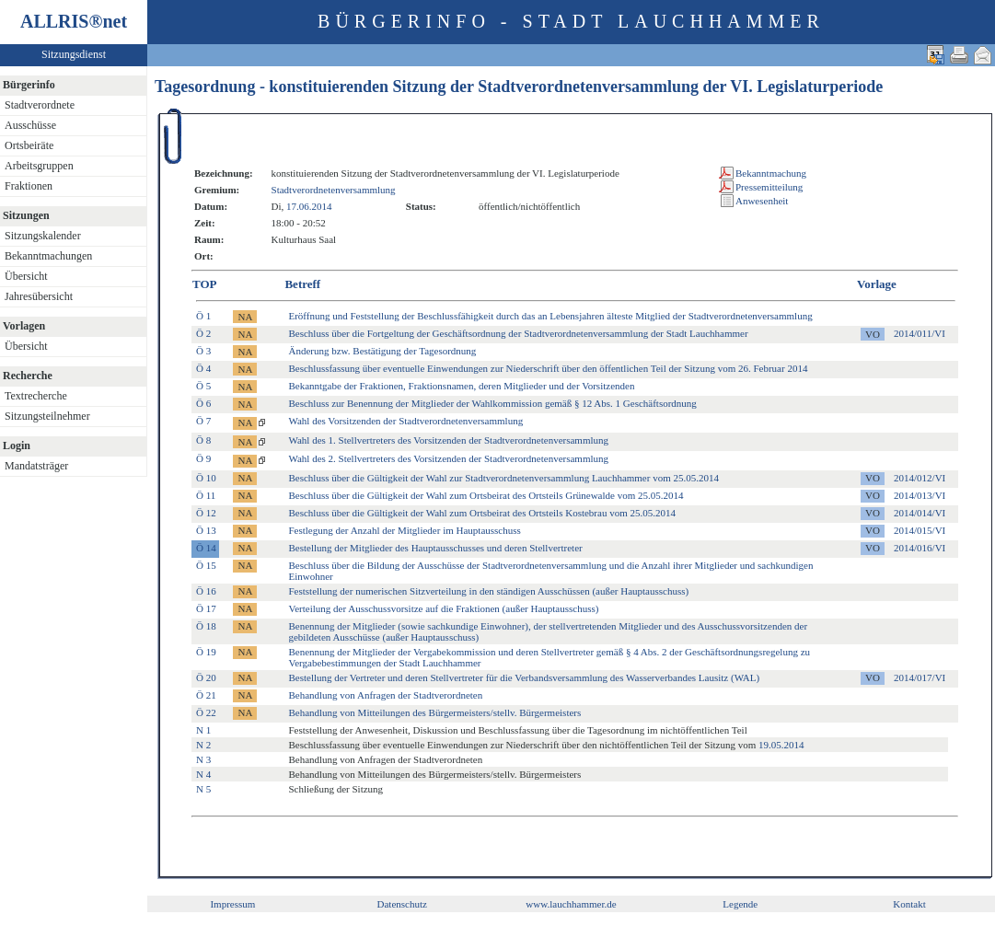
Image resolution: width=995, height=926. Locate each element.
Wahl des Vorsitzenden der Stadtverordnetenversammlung (405, 420)
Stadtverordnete (40, 104)
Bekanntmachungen (48, 255)
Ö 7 (203, 420)
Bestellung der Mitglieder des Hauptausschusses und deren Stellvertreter (435, 547)
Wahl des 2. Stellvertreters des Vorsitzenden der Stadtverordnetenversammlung (448, 458)
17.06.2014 (309, 206)
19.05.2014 (781, 744)
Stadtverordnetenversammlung (334, 189)
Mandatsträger (36, 465)
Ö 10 (206, 477)
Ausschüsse (30, 125)
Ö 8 (203, 440)
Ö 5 (203, 385)
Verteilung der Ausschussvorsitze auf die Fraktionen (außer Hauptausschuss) (443, 608)
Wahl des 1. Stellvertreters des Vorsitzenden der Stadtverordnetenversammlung (448, 440)
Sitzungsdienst (73, 54)
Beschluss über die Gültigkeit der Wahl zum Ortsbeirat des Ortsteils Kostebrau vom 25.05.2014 (482, 512)
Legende (740, 903)
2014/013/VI (919, 495)
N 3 (203, 759)
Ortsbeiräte (29, 145)
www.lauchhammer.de (571, 903)
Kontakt (909, 903)
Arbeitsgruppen (39, 165)
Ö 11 (205, 495)
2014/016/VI (919, 547)
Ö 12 (206, 512)
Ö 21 (206, 694)
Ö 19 (206, 651)
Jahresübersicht (39, 296)
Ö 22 (206, 712)
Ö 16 (206, 590)
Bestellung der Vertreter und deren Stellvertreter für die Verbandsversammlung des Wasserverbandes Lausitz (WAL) (523, 677)
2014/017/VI (919, 677)
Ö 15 (206, 565)
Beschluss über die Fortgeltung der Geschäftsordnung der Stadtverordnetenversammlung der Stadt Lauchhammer (517, 333)
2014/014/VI (919, 512)
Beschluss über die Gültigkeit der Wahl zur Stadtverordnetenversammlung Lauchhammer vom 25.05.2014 (503, 477)
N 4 (203, 774)
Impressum (232, 903)
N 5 (203, 788)
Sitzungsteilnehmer (47, 416)
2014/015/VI (919, 530)
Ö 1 (203, 315)
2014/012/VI (919, 477)
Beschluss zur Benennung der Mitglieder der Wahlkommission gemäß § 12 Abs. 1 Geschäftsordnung (492, 403)
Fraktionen (28, 185)
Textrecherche (36, 395)
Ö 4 (203, 368)
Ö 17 (206, 608)
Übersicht (26, 276)
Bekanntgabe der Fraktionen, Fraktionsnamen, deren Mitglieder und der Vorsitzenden (461, 385)
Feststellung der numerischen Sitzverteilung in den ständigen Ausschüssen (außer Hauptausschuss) (488, 590)
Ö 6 (203, 403)
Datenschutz (402, 903)
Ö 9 (203, 458)
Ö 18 (206, 625)
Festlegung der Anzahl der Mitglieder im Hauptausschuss (404, 530)
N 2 (203, 744)
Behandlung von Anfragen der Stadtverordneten (385, 694)
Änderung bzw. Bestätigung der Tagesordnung (382, 350)
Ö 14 (206, 547)
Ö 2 (203, 333)
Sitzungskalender (43, 235)
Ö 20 (206, 677)
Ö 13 (206, 530)
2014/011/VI (919, 333)
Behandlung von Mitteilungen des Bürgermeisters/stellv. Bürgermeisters (434, 712)
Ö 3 (203, 350)
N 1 (203, 729)
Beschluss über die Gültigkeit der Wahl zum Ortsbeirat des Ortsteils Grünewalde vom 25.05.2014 (485, 495)
